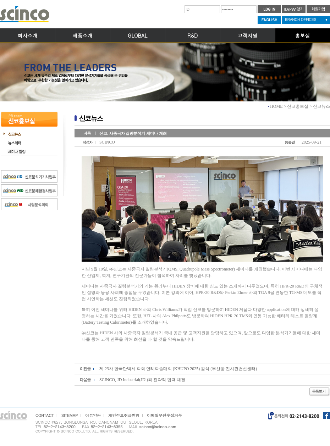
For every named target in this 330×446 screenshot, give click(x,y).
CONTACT (44, 415)
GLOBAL (137, 35)
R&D (192, 35)
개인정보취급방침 (123, 415)
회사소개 (28, 35)
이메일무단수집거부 (164, 415)
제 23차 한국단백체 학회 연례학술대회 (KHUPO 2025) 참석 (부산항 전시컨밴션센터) (178, 368)
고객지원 (248, 35)
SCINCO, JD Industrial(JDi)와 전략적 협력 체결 (142, 379)
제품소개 (83, 35)
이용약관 (93, 415)
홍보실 (302, 35)
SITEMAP (69, 415)
